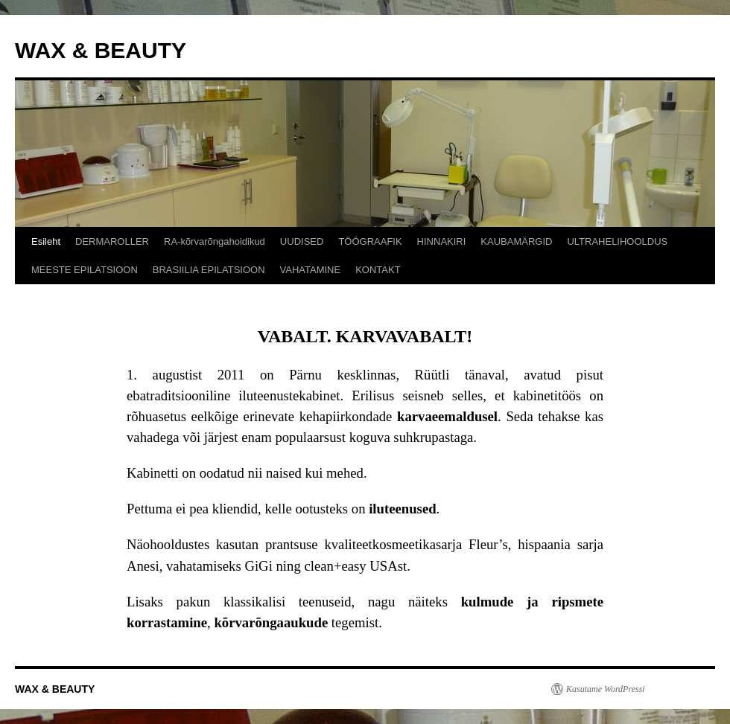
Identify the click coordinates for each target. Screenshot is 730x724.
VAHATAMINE (310, 269)
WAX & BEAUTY (100, 50)
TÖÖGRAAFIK (370, 241)
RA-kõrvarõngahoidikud (214, 241)
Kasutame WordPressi (605, 689)
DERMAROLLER (112, 241)
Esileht (45, 241)
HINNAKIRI (441, 241)
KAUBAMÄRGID (516, 241)
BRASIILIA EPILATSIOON (209, 269)
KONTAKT (377, 269)
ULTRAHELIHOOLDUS (617, 241)
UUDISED (302, 241)
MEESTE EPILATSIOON (84, 269)
